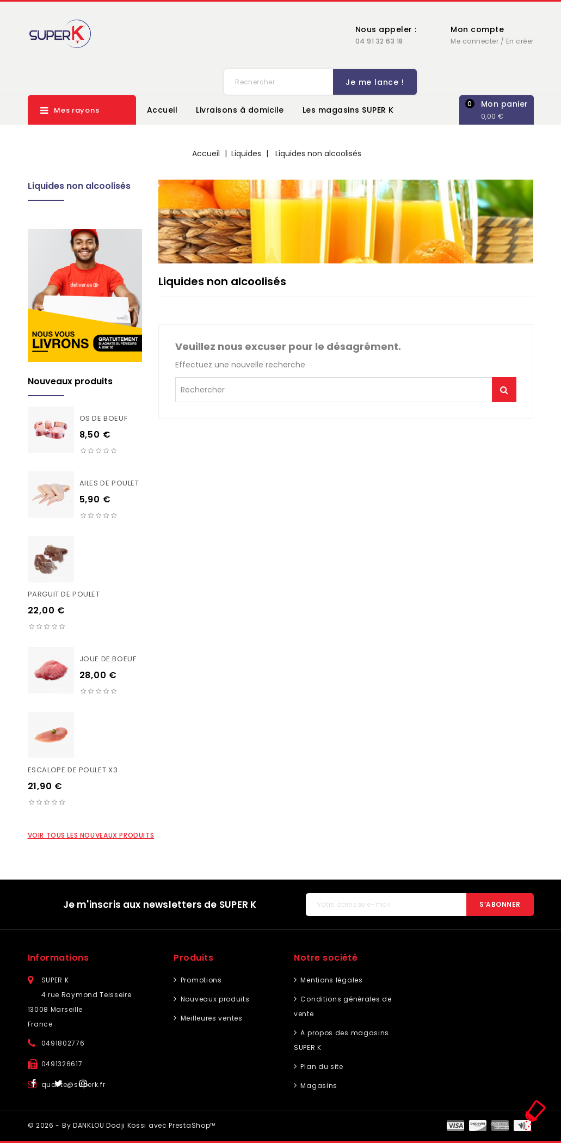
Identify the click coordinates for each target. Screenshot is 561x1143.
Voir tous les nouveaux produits (91, 835)
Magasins (318, 1085)
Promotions (200, 980)
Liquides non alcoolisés (79, 186)
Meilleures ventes (210, 1018)
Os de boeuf (103, 418)
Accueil (162, 110)
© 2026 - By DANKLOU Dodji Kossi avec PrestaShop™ (122, 1125)
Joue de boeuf (108, 659)
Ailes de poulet (109, 483)
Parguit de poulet (64, 594)
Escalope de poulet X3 (73, 770)
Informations (58, 957)
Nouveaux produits (214, 999)
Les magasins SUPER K (348, 110)
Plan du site (321, 1066)
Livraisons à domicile (240, 110)
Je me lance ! (372, 82)
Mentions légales (331, 980)
